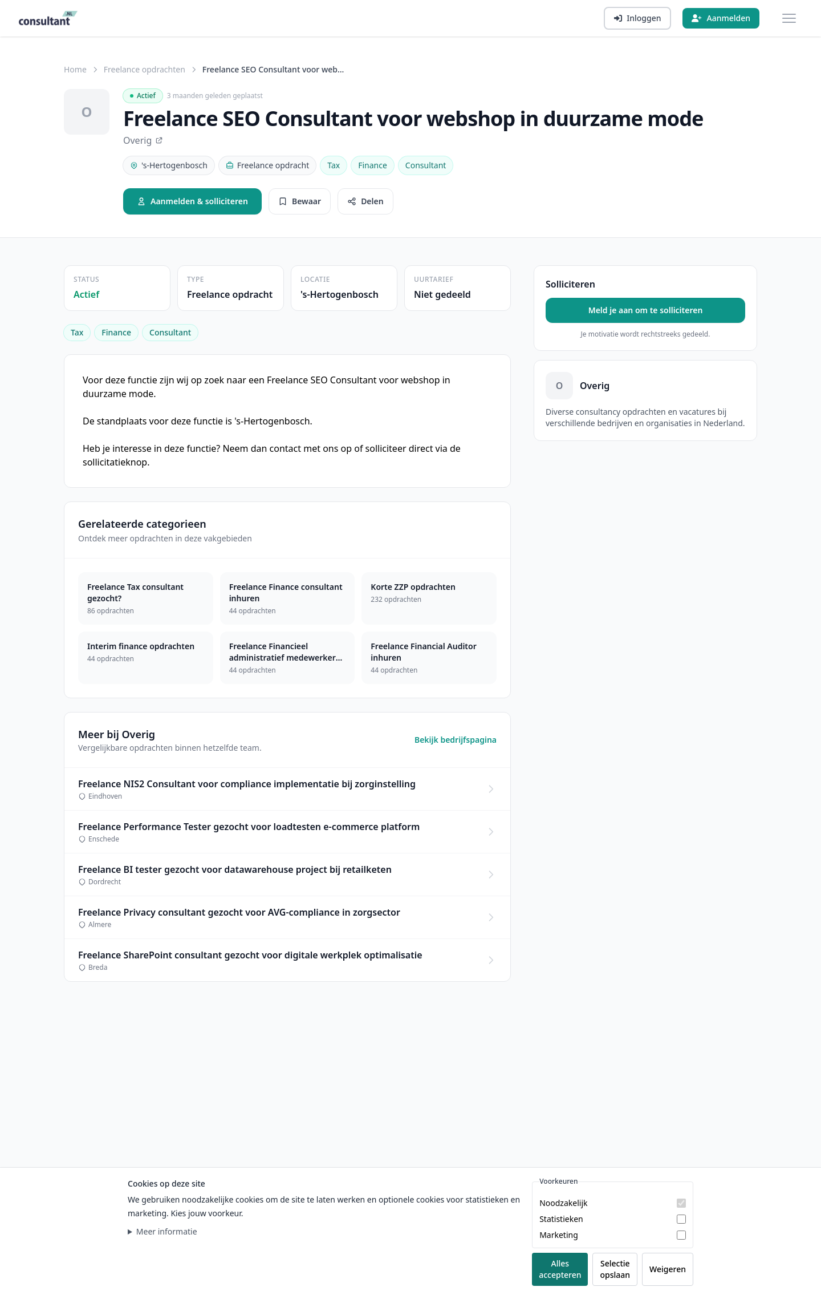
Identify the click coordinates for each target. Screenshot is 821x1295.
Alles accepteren (560, 1269)
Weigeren (667, 1269)
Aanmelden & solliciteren (192, 201)
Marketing (558, 1234)
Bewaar (299, 201)
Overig (143, 140)
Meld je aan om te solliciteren (645, 310)
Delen (365, 201)
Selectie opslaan (615, 1269)
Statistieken (561, 1218)
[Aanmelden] (720, 18)
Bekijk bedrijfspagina (455, 739)
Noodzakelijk (563, 1202)
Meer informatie (166, 1231)
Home (75, 69)
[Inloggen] (637, 18)
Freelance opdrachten (144, 69)
